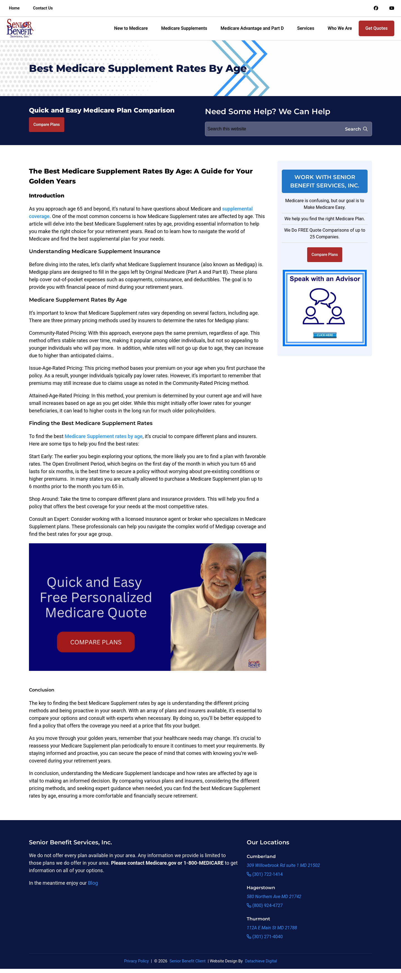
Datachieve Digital (261, 961)
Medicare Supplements (184, 28)
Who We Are (340, 28)
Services (305, 28)
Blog (93, 883)
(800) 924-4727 (265, 905)
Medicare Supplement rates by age (104, 436)
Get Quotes (376, 28)
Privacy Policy (136, 961)
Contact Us (43, 8)
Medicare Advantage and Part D (252, 28)
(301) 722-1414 (265, 874)
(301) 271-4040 (265, 936)
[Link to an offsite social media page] (376, 8)
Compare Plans (46, 124)
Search (356, 129)
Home (14, 8)
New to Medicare (131, 28)
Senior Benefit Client (188, 961)
